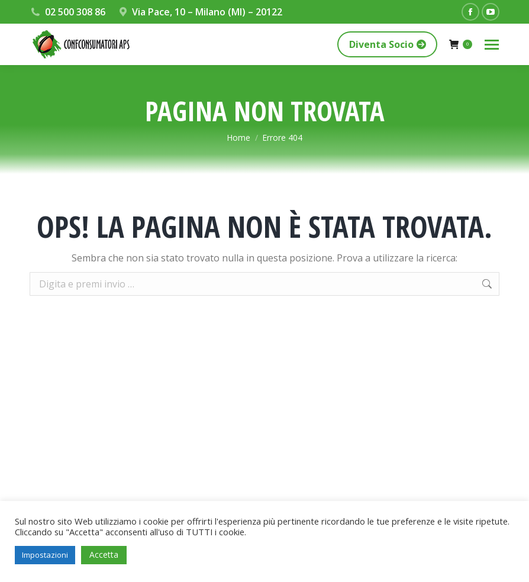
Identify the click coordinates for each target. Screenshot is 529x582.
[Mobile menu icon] (491, 44)
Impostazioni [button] (45, 554)
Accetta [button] (103, 554)
